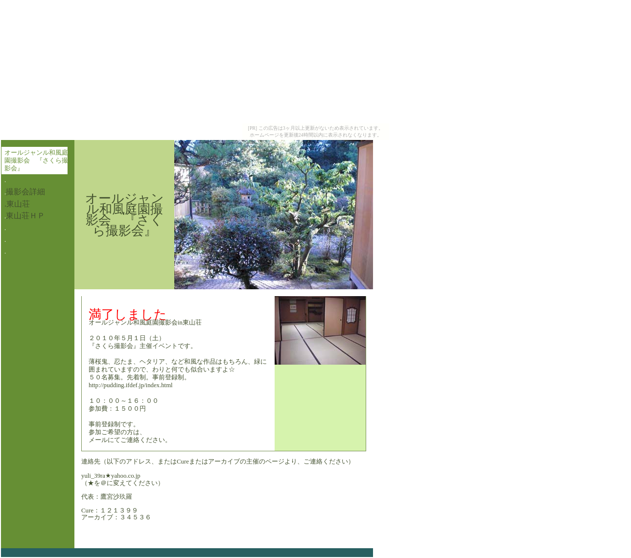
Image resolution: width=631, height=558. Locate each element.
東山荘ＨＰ (25, 215)
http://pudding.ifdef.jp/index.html (131, 385)
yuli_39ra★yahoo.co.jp (110, 475)
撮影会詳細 (25, 191)
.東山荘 (17, 204)
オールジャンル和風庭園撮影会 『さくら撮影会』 (36, 160)
